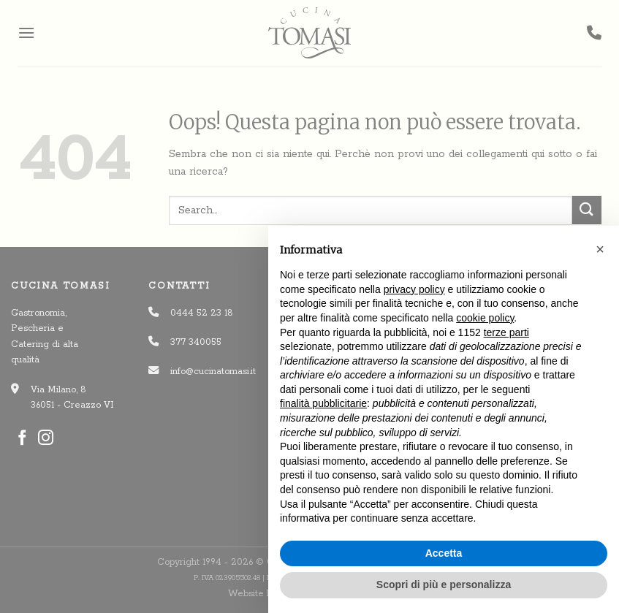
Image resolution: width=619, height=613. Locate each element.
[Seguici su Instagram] (45, 438)
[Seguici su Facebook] (22, 438)
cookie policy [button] (485, 318)
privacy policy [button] (414, 289)
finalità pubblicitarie (323, 403)
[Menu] (26, 32)
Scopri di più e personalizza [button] (443, 584)
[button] (600, 249)
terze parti (506, 332)
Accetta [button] (444, 553)
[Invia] (586, 210)
